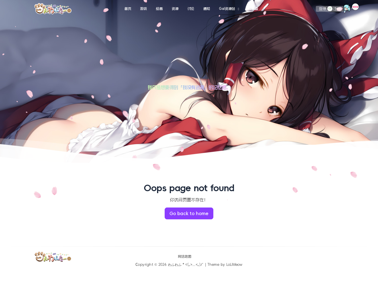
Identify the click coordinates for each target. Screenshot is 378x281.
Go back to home (189, 213)
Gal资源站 (227, 8)
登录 (323, 9)
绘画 (159, 8)
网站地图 (184, 256)
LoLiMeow (234, 264)
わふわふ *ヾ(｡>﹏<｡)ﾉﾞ (186, 264)
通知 (206, 8)
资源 (175, 8)
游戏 (143, 8)
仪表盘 (253, 8)
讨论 (190, 8)
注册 (337, 9)
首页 (127, 8)
